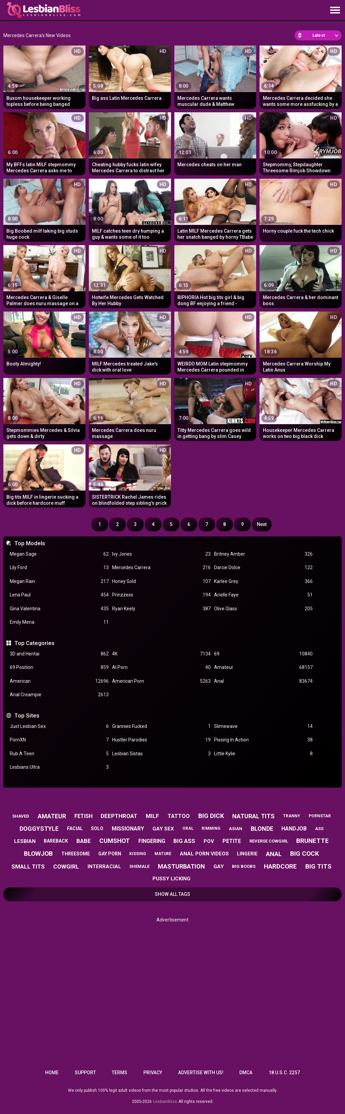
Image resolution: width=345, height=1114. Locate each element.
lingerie (247, 853)
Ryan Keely (161, 609)
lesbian (25, 841)
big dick (211, 816)
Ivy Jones (161, 554)
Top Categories (34, 643)
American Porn (161, 681)
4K (161, 654)
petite (231, 841)
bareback (56, 841)
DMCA (245, 1072)
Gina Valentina (59, 609)
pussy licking (171, 879)
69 (263, 654)
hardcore (280, 866)
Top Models (29, 543)
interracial (104, 866)
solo (97, 828)
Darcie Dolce (263, 567)
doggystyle (39, 828)
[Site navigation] (335, 10)
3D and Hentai (59, 654)
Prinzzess (161, 595)
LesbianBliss (165, 1101)
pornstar (320, 816)
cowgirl (66, 866)
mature (162, 853)
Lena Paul (59, 595)
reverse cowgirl (268, 841)
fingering (151, 841)
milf (152, 816)
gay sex (163, 829)
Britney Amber (263, 554)
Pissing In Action (263, 740)
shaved (20, 816)
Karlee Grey (263, 581)
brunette (312, 841)
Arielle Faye (263, 595)
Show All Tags (172, 894)
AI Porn (161, 667)
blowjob (38, 853)
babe (83, 841)
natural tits (253, 816)
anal (274, 853)
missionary (128, 828)
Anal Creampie (59, 695)
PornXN (59, 740)
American (59, 681)
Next (262, 524)
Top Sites (26, 715)
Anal (263, 681)
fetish (83, 816)
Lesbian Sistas (161, 754)
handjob (294, 828)
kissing (137, 853)
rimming (211, 828)
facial (75, 828)
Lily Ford (59, 567)
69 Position (59, 667)
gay (218, 866)
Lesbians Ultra (59, 767)
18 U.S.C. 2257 (284, 1072)
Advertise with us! (200, 1072)
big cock (304, 853)
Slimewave (263, 726)
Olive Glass (263, 609)
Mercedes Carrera (161, 567)
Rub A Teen (59, 754)
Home (52, 1072)
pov (209, 841)
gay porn (109, 853)
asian (235, 828)
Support (85, 1072)
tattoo (179, 816)
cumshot (114, 841)
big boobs (243, 866)
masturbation (181, 866)
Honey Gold (161, 581)
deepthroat (119, 816)
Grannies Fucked (161, 726)
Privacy (152, 1072)
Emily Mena (59, 622)
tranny (291, 816)
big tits (318, 866)
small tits (28, 866)
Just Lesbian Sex (59, 726)
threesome (75, 853)
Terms (119, 1072)
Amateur (263, 667)
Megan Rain (59, 581)
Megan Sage (59, 554)
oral (188, 828)
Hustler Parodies (161, 740)
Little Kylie (263, 754)
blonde (262, 828)
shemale (139, 866)
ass (319, 828)
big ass (184, 841)
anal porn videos (204, 854)
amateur (52, 816)
